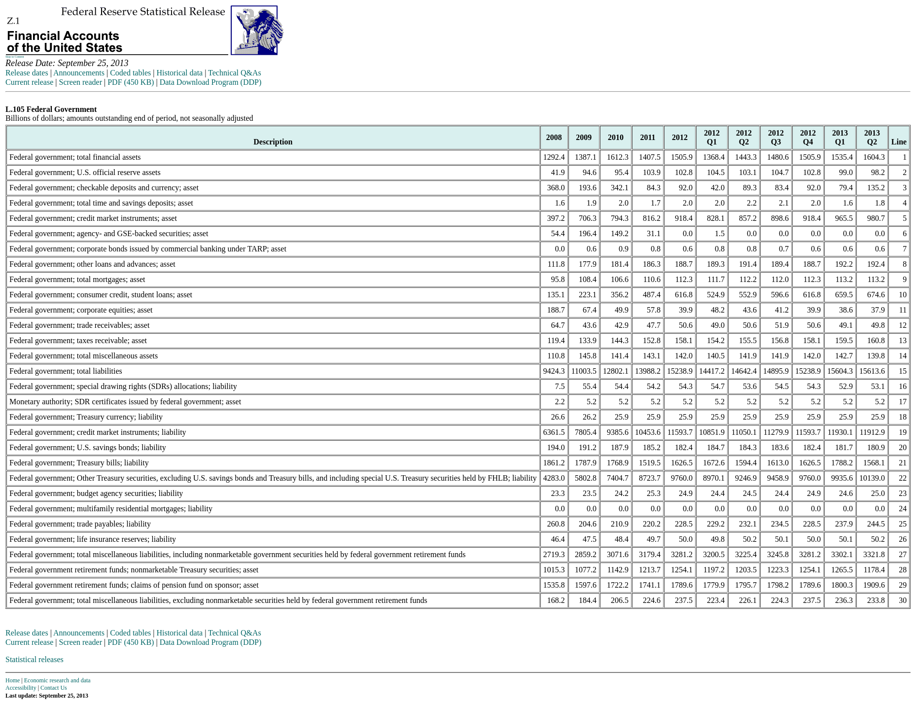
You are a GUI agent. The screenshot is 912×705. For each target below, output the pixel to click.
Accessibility (20, 687)
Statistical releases (34, 659)
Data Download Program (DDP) (211, 82)
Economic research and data (57, 680)
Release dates (26, 73)
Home (12, 680)
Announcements (79, 73)
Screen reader (80, 82)
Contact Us (53, 687)
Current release (29, 82)
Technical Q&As (234, 73)
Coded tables (130, 73)
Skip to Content (14, 56)
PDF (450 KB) (130, 82)
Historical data (179, 73)
